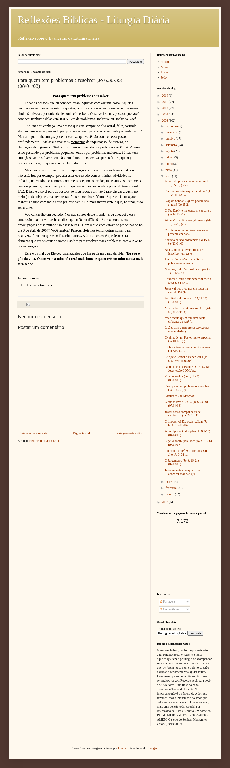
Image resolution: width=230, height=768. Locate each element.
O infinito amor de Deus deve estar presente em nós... (186, 232)
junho (169, 163)
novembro (172, 132)
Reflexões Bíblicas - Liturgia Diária (94, 20)
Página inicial (81, 433)
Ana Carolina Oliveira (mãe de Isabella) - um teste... (184, 251)
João (164, 77)
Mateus (165, 61)
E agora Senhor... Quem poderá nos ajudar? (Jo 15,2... (187, 202)
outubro (170, 138)
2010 (165, 108)
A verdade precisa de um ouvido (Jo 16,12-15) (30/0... (187, 183)
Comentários (169, 609)
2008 (165, 120)
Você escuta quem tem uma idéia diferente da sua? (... (185, 319)
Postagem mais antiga (129, 433)
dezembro (171, 126)
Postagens (168, 601)
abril (168, 176)
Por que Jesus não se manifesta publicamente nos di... (184, 261)
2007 (165, 502)
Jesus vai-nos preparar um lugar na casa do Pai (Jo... (186, 290)
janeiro (170, 494)
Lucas (164, 72)
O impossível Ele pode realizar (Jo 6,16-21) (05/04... (186, 423)
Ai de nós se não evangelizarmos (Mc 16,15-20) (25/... (188, 222)
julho (168, 157)
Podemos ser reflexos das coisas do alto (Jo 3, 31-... (186, 452)
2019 (165, 95)
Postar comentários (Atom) (45, 440)
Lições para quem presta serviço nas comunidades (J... (187, 329)
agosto (169, 151)
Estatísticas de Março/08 (180, 396)
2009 (165, 114)
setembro (171, 145)
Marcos (165, 67)
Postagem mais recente (33, 433)
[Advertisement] (184, 558)
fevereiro (171, 488)
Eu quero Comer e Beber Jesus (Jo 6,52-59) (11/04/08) (186, 358)
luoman (122, 748)
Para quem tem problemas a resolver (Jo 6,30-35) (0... (187, 388)
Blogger (152, 748)
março (169, 481)
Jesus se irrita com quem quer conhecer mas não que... (183, 472)
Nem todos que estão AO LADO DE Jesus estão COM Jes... (187, 368)
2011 (165, 101)
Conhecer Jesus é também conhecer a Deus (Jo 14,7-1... (188, 280)
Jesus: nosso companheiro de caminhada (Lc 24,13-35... (183, 413)
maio (168, 170)
